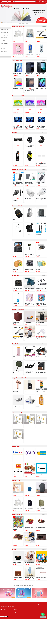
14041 (1, 604)
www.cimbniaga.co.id (15, 604)
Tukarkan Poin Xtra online (30, 607)
